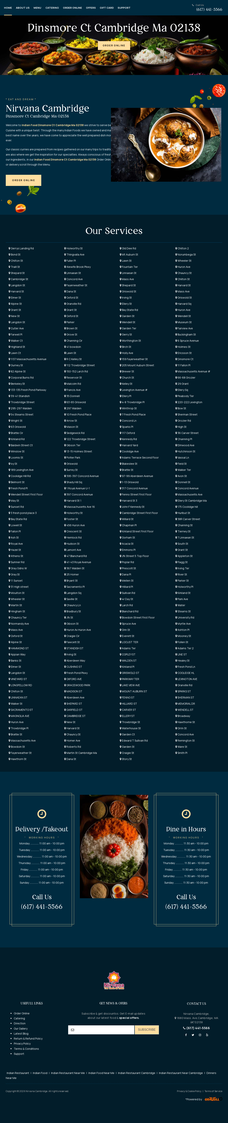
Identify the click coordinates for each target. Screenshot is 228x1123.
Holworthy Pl (184, 587)
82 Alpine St (17, 371)
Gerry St (126, 334)
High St (181, 427)
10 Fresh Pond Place (78, 414)
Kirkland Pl (127, 666)
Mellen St (127, 580)
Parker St (182, 580)
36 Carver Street (187, 433)
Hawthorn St (17, 759)
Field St (181, 463)
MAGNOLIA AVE (19, 716)
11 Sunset (16, 580)
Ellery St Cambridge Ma (191, 500)
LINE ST (181, 654)
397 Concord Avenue (78, 494)
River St (181, 574)
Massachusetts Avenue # (192, 371)
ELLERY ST (127, 716)
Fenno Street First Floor (136, 494)
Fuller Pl (70, 260)
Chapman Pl (128, 525)
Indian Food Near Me (101, 1073)
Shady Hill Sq (73, 482)
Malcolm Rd (72, 383)
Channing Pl (183, 439)
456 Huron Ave (74, 525)
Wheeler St (183, 260)
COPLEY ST (127, 654)
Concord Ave (73, 279)
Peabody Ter (184, 396)
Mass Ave (127, 279)
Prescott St (128, 568)
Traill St (14, 267)
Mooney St (183, 636)
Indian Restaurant (18, 1073)
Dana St (70, 291)
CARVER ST (128, 710)
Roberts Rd (72, 746)
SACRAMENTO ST (21, 710)
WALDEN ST (128, 660)
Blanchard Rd (129, 611)
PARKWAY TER (129, 679)
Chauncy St (183, 273)
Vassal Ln (182, 457)
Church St (127, 377)
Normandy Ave (19, 623)
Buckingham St (185, 334)
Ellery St (126, 304)
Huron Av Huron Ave (77, 630)
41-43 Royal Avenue (77, 562)
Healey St (182, 660)
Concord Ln (128, 420)
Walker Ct (16, 340)
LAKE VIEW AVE (130, 685)
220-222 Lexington (188, 402)
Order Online (22, 1013)
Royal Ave (16, 543)
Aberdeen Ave (74, 697)
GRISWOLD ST (129, 673)
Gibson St (71, 623)
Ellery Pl (125, 396)
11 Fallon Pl (182, 365)
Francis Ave (72, 390)
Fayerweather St (75, 285)
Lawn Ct (15, 353)
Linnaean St (72, 273)
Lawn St (126, 260)
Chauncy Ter (18, 617)
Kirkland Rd (17, 439)
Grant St (15, 310)
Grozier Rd (183, 420)
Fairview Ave (184, 328)
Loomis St (16, 457)
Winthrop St (128, 408)
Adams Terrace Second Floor (139, 457)
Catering (19, 1018)
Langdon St (17, 285)
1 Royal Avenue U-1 (77, 488)
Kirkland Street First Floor (137, 531)
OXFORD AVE (73, 679)
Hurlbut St (182, 513)
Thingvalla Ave (74, 254)
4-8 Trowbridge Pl (132, 402)
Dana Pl (125, 574)
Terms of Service (213, 1091)
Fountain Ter (129, 267)
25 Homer (71, 574)
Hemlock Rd (73, 537)
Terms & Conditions (26, 1049)
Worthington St (130, 340)
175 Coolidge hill (186, 507)
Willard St (127, 519)
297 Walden (72, 408)
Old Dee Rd (128, 248)
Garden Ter (128, 328)
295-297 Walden (20, 408)
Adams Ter (128, 648)
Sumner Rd (16, 562)
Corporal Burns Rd (21, 377)
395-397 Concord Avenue (81, 476)
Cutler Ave (16, 328)
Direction (20, 1023)
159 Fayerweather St (134, 359)
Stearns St (183, 611)
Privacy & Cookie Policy (189, 1091)
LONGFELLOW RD (20, 685)
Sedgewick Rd (74, 433)
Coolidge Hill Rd (20, 476)
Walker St (15, 703)
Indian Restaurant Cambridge (136, 1073)
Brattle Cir (16, 433)
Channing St (184, 525)
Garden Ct (127, 734)
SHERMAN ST (184, 697)
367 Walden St (74, 568)
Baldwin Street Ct (21, 445)
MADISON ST (73, 691)
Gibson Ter (72, 445)
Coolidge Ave (129, 451)
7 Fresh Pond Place (133, 414)
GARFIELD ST (73, 710)
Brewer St (127, 371)
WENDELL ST (184, 710)
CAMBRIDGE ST (75, 716)
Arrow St (70, 420)
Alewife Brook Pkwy (77, 267)
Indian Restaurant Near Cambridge (181, 1073)
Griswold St (128, 291)
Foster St (71, 519)
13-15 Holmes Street (78, 451)
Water (180, 605)
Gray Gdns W (18, 568)
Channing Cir (73, 340)
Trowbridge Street (22, 402)
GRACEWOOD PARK (77, 685)
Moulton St (17, 593)
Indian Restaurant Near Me (68, 1073)
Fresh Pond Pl (18, 488)
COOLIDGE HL (184, 673)
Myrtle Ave (183, 623)
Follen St (181, 642)
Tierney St (183, 531)
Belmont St (17, 482)
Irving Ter (182, 568)
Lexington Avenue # (134, 390)
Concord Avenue (187, 488)
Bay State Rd (129, 310)
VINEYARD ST (18, 679)
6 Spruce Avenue (187, 340)
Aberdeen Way (74, 660)
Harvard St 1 (72, 500)
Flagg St (181, 562)
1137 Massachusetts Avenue (27, 359)
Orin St (125, 630)
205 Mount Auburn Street (137, 365)
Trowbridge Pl (18, 728)
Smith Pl (181, 753)
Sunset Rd (16, 507)
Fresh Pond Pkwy (76, 673)
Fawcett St (72, 642)
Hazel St (15, 550)
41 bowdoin (72, 347)
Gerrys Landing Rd (21, 248)
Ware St (181, 746)
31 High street (19, 587)
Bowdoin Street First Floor (137, 617)
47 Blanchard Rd (75, 556)
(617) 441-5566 (196, 1028)
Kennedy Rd (128, 439)
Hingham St (17, 611)
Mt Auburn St (129, 254)
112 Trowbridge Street (79, 365)
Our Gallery (20, 1028)
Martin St (15, 605)
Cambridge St (18, 279)
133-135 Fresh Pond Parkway (27, 390)
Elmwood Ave (184, 445)
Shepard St (17, 273)
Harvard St (183, 285)
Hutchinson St (185, 451)
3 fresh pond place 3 (23, 513)
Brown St (71, 328)
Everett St (127, 636)
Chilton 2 (182, 248)
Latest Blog (21, 1033)
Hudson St (72, 543)
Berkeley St (17, 383)
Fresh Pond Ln (185, 666)
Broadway (182, 716)
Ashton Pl (182, 630)
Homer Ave (72, 740)
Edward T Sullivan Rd (134, 740)
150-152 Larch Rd (76, 371)
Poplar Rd (127, 562)
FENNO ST (127, 697)
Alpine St (15, 304)
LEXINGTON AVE (186, 679)
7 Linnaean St (184, 537)
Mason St (71, 427)
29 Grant (182, 383)
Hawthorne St (185, 722)
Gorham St (127, 537)
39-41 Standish (19, 396)
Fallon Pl (15, 531)
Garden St (127, 316)
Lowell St (15, 525)
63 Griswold (17, 427)
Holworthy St (73, 248)
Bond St (15, 254)
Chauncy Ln (72, 605)
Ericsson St (183, 353)
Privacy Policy (22, 1043)
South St (181, 543)
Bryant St (71, 580)
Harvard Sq (183, 304)
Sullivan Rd (127, 593)
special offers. (129, 1018)
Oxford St (71, 297)
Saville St (71, 599)
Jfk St (68, 617)
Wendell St (183, 316)
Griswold (71, 463)
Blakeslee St (128, 463)
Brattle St (126, 470)
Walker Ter (183, 470)
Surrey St (71, 470)
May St (14, 500)
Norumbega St (185, 254)
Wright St (15, 420)
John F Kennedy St (132, 507)
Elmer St (15, 297)
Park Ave (181, 599)
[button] (114, 45)
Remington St (185, 740)
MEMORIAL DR (185, 703)
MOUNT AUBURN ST (133, 691)
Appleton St (184, 556)
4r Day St (126, 599)
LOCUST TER (129, 642)
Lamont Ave (72, 550)
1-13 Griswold (129, 482)
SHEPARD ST (73, 703)
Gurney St (16, 365)
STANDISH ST (73, 648)
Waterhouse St (130, 728)
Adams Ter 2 (184, 648)
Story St (126, 759)
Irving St (126, 297)
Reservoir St (73, 377)
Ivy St (13, 463)
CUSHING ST (73, 666)
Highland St (17, 347)
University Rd (184, 617)
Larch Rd (126, 605)
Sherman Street (186, 414)
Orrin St (181, 728)
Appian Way (17, 654)
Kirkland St (183, 593)
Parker (69, 322)
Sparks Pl (126, 427)
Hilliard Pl (126, 587)
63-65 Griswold (75, 402)
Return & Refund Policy (28, 1038)
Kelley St (126, 383)
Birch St (125, 347)
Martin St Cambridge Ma (80, 753)
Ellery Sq (181, 390)
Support (19, 1054)
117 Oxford (127, 433)
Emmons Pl (127, 550)
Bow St (180, 408)
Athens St (16, 556)
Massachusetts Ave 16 (79, 507)
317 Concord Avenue (134, 488)
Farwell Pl (15, 334)
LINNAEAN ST (18, 697)
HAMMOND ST (19, 648)
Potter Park (72, 457)
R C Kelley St (73, 359)
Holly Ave (126, 353)
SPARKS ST (183, 691)
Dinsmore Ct (184, 359)
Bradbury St (72, 611)
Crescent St (73, 531)
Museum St (183, 322)
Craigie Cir (71, 636)
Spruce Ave (128, 623)
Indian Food (40, 1073)
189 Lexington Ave (21, 470)
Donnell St (182, 482)
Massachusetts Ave (188, 494)
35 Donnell (72, 396)
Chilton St (16, 260)
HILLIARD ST (128, 703)
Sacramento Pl (74, 587)
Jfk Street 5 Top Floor (134, 556)
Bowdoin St (17, 746)
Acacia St (127, 543)
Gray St (14, 574)
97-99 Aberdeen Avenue (136, 476)
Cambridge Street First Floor (139, 513)
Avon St (181, 476)
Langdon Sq (72, 593)
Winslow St (17, 451)
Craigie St (127, 753)
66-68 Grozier (185, 377)
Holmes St (183, 347)
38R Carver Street (187, 519)
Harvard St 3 (128, 500)
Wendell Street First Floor (26, 494)
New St (14, 316)
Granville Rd (72, 304)
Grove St (70, 334)
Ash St (14, 537)
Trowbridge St (130, 722)
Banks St (15, 660)
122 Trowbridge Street (79, 439)
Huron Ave (182, 267)
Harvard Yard (129, 445)
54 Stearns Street (21, 414)
